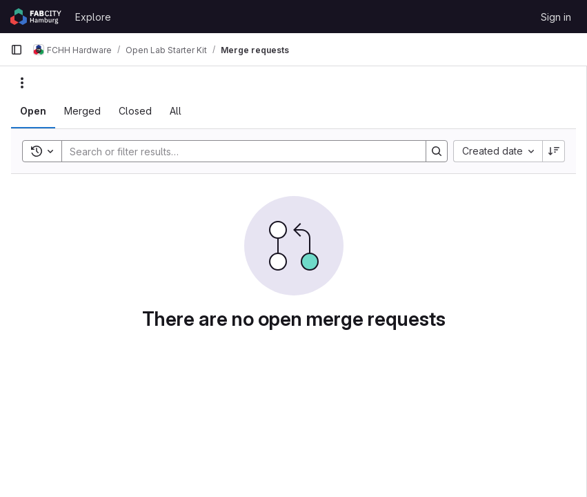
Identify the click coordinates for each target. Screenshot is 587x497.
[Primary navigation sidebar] (17, 50)
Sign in (556, 17)
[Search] (237, 151)
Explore (93, 17)
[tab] (33, 111)
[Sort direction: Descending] (554, 151)
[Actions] (22, 83)
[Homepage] (36, 17)
